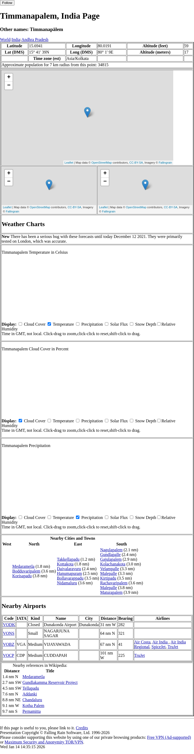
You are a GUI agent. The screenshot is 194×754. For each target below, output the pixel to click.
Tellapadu (30, 688)
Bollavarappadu (70, 578)
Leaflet (69, 162)
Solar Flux (119, 324)
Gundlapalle (110, 554)
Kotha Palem (33, 705)
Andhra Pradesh (34, 39)
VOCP (8, 655)
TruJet (172, 646)
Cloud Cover (34, 324)
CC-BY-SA (136, 162)
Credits (82, 728)
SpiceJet (158, 646)
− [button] (9, 86)
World (5, 39)
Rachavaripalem (113, 583)
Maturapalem (111, 592)
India (16, 39)
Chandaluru (32, 700)
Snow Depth (145, 324)
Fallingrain (165, 162)
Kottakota (65, 564)
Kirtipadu (108, 578)
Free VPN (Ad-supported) (169, 737)
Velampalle (109, 568)
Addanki (29, 694)
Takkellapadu (68, 559)
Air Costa (142, 642)
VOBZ (8, 644)
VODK (9, 624)
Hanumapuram (69, 573)
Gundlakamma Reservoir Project (50, 682)
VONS (8, 633)
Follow (7, 3)
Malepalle (108, 573)
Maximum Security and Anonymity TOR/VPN (43, 742)
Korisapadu (22, 576)
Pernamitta (31, 711)
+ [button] (9, 77)
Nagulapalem (111, 550)
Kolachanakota (112, 564)
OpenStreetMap (101, 162)
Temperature (63, 324)
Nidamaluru (67, 583)
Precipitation (92, 324)
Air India (160, 642)
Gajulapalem (111, 559)
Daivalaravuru (69, 568)
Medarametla (23, 566)
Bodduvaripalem (26, 571)
